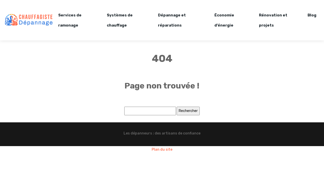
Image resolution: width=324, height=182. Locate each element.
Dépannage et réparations (172, 20)
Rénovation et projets (273, 20)
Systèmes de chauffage (120, 20)
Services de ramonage (70, 20)
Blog (312, 15)
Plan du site (162, 149)
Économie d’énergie (224, 20)
